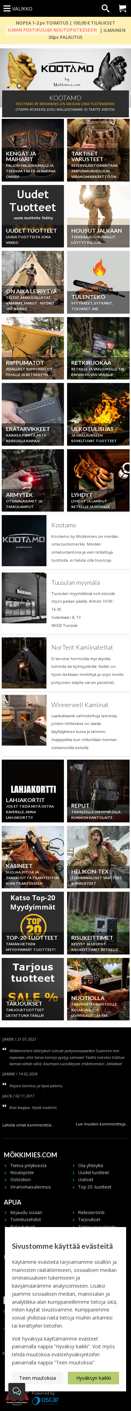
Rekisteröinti (91, 1212)
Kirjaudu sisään (26, 1212)
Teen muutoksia (37, 1378)
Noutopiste (22, 1173)
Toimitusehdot (25, 1219)
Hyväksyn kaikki (93, 1378)
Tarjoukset (89, 1219)
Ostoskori (20, 1180)
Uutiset (85, 1180)
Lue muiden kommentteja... (102, 1123)
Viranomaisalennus (30, 1187)
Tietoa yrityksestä (28, 1166)
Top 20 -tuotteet (94, 1187)
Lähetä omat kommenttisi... (28, 1125)
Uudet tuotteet (93, 1173)
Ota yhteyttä (90, 1166)
